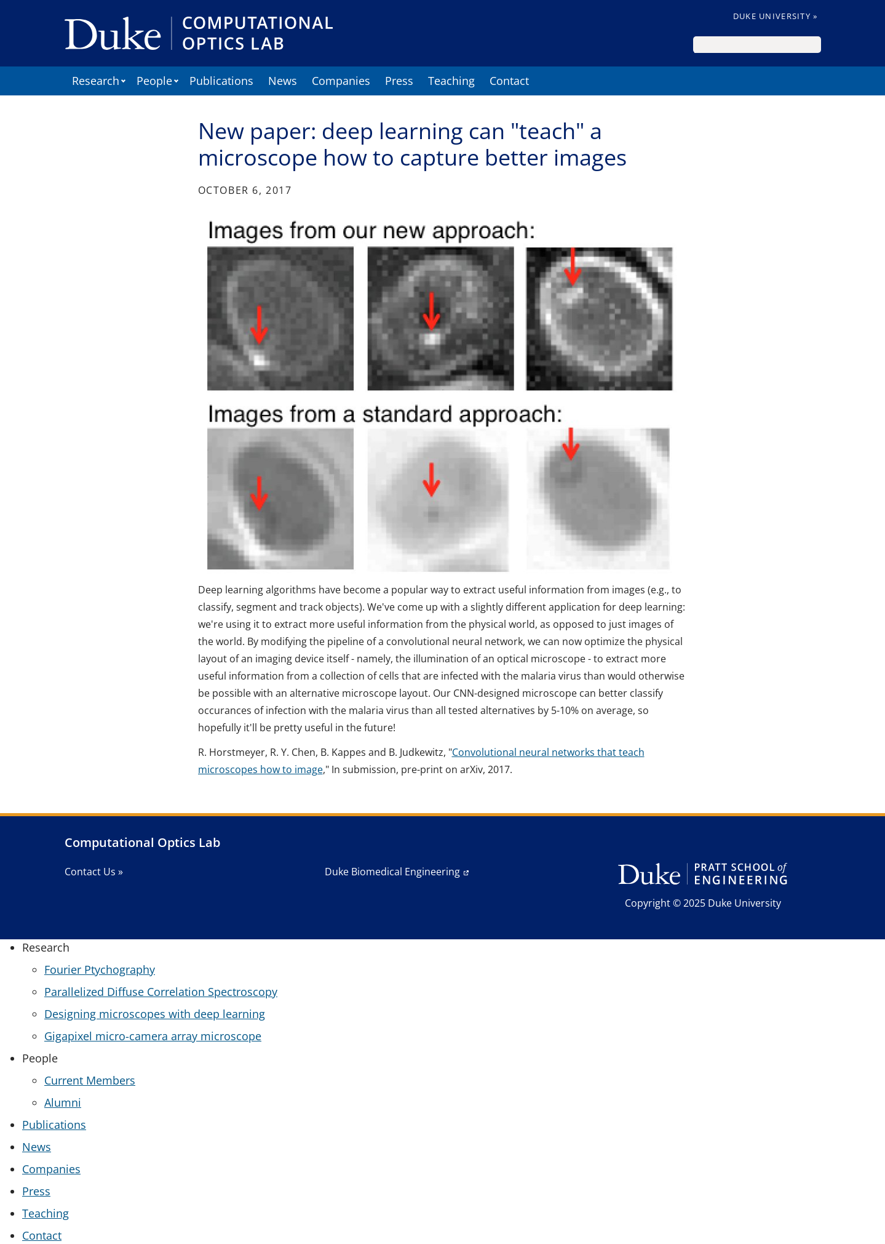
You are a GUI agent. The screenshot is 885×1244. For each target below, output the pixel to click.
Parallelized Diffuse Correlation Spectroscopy (160, 991)
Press (399, 80)
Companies (341, 80)
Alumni (62, 1102)
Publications (221, 80)
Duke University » (775, 16)
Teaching (451, 80)
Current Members (89, 1080)
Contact (509, 80)
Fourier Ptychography (99, 969)
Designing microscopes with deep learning (154, 1013)
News (282, 80)
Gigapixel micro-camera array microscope (152, 1036)
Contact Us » (94, 871)
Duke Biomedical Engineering (392, 871)
